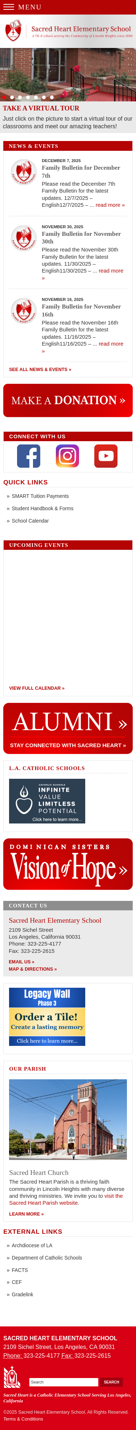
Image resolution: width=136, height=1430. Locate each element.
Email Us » (21, 961)
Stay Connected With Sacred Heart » (68, 745)
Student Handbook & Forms (43, 508)
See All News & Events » (40, 369)
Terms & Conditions (23, 1419)
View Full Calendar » (37, 688)
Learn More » (26, 1214)
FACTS (20, 1270)
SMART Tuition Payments (40, 496)
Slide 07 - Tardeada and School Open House (68, 74)
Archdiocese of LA (32, 1245)
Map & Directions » (33, 969)
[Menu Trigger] (68, 7)
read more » (110, 205)
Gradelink (22, 1294)
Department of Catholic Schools (47, 1258)
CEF (17, 1282)
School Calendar (30, 521)
